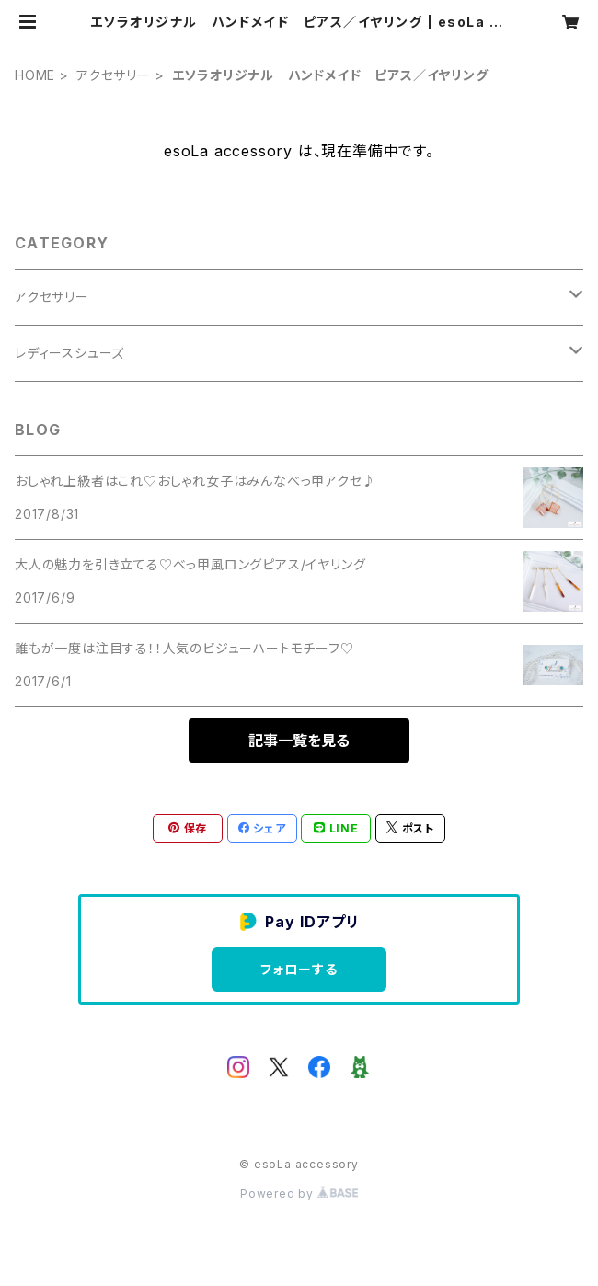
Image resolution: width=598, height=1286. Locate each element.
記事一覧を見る (299, 740)
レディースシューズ (69, 353)
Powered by (299, 1193)
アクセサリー (113, 75)
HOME (35, 75)
